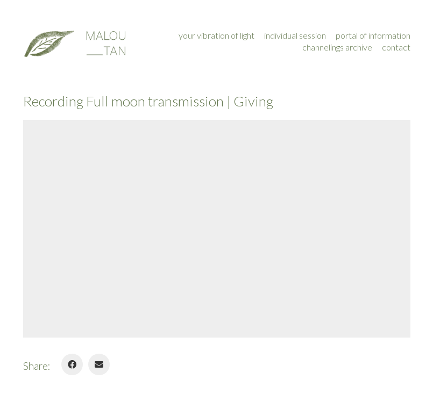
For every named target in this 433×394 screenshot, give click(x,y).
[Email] (99, 364)
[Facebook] (72, 364)
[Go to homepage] (74, 41)
